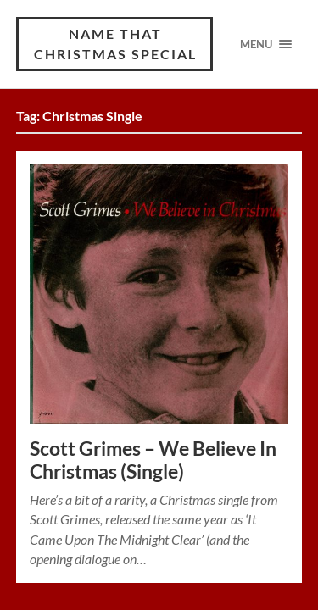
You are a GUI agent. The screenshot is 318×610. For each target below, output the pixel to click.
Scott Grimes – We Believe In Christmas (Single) (153, 460)
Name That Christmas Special (115, 43)
